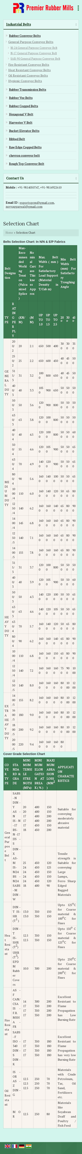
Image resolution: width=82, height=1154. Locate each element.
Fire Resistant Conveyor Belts (28, 64)
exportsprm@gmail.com (37, 202)
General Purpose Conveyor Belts (30, 42)
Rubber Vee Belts (21, 98)
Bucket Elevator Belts (24, 131)
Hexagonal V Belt (21, 114)
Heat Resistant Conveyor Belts (29, 70)
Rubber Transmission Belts (27, 89)
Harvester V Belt (20, 122)
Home (9, 233)
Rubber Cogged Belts (23, 106)
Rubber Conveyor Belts (25, 36)
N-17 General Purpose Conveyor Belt (33, 53)
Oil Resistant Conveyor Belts (28, 75)
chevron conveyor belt (24, 155)
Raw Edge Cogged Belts (25, 147)
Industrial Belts (18, 24)
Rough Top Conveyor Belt (26, 164)
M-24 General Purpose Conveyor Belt (33, 48)
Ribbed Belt (17, 139)
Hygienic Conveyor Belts (25, 81)
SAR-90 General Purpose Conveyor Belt (35, 59)
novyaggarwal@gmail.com (24, 206)
